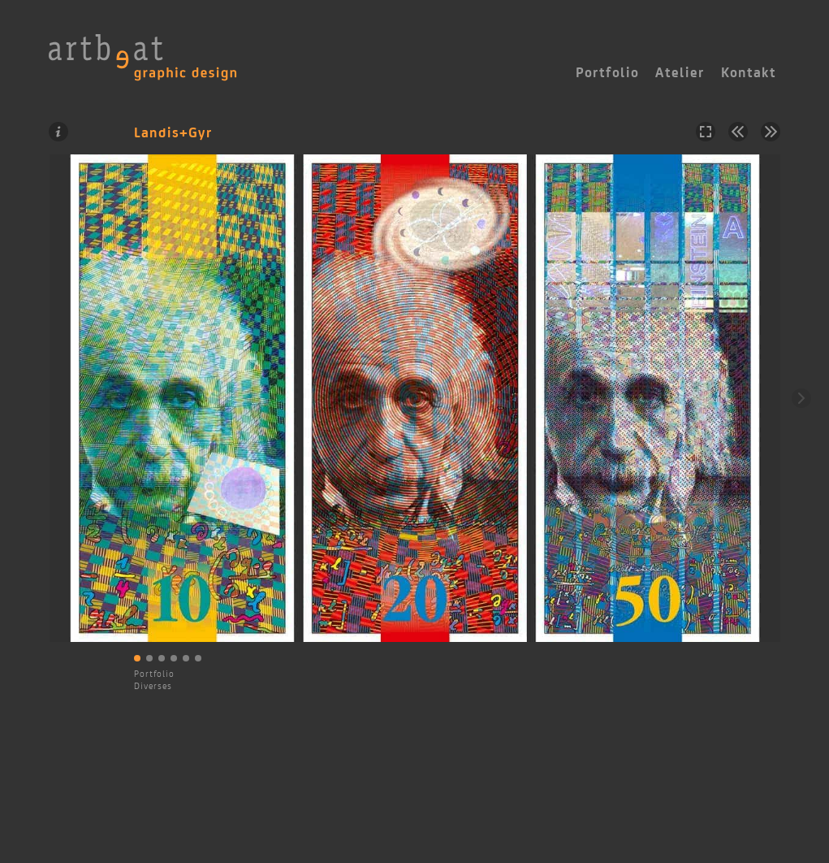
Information (58, 131)
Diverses (153, 686)
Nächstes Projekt (770, 131)
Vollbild (705, 131)
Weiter (801, 398)
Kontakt (748, 72)
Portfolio (154, 673)
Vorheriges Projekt (738, 131)
